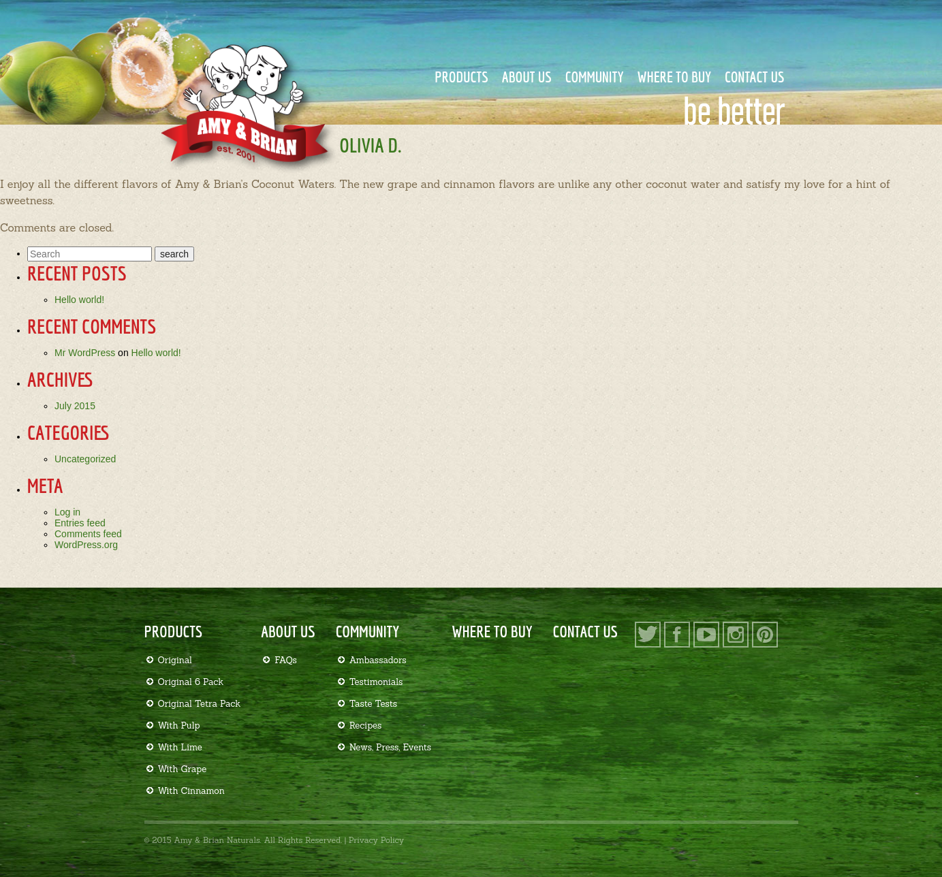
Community (594, 76)
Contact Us (755, 76)
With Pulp (179, 725)
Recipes (365, 725)
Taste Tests (373, 703)
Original (175, 660)
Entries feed (80, 522)
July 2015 (74, 405)
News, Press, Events (390, 747)
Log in (67, 512)
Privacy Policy (376, 840)
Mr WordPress (84, 352)
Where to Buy (674, 76)
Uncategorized (85, 458)
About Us (527, 76)
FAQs (285, 660)
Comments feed (88, 533)
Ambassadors (378, 660)
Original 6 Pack (191, 682)
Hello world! (79, 299)
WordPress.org (86, 544)
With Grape (182, 769)
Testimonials (376, 682)
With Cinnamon (191, 791)
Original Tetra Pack (199, 703)
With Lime (180, 747)
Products (461, 76)
